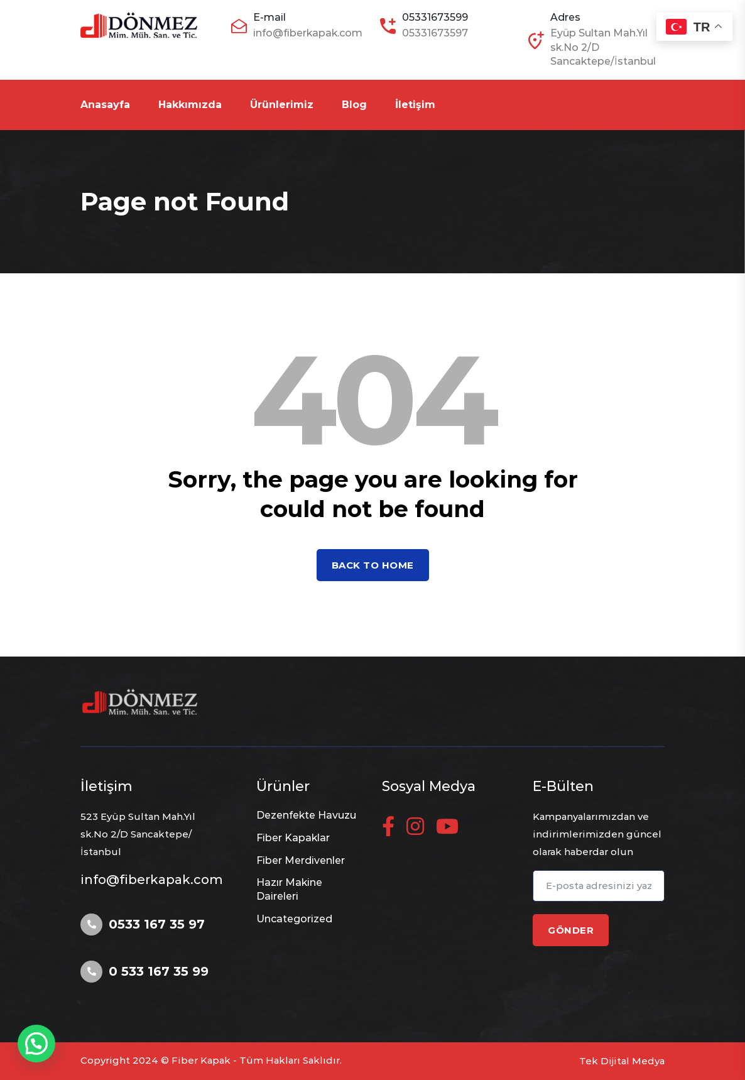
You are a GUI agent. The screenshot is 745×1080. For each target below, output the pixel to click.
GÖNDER (571, 930)
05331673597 (435, 33)
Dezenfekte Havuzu (306, 815)
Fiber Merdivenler (300, 860)
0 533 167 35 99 (159, 971)
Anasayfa (105, 105)
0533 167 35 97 (157, 924)
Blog (354, 105)
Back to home (373, 565)
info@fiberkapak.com (307, 33)
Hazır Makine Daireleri (289, 889)
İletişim (415, 105)
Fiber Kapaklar (293, 838)
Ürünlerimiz (281, 105)
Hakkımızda (190, 105)
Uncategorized (294, 919)
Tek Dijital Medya (622, 1061)
